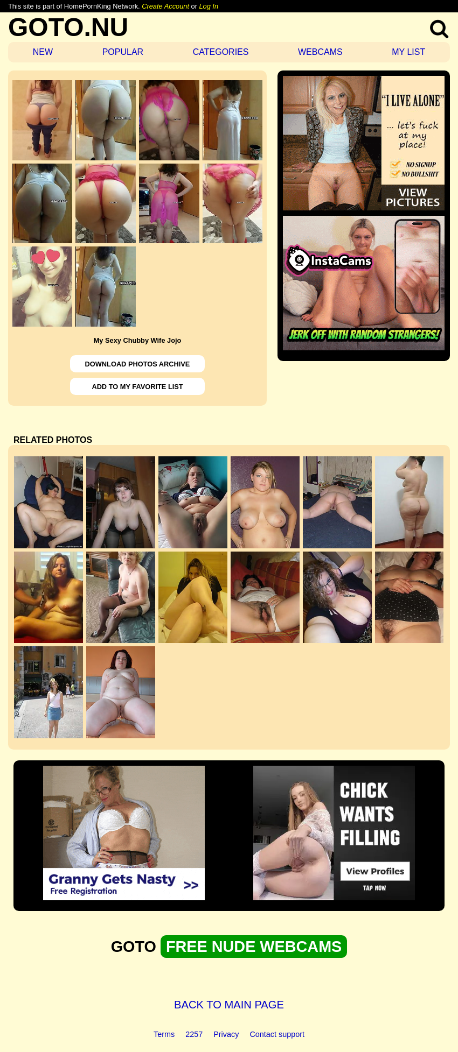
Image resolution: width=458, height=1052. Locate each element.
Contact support (276, 1034)
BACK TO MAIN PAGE (229, 1005)
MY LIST (408, 52)
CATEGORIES (221, 52)
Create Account (165, 6)
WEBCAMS (320, 52)
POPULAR (122, 52)
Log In (208, 6)
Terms (164, 1034)
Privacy (226, 1034)
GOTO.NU (68, 27)
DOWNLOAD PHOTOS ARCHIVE (137, 364)
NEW (43, 52)
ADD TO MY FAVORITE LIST (137, 387)
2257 (194, 1034)
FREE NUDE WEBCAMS (254, 946)
